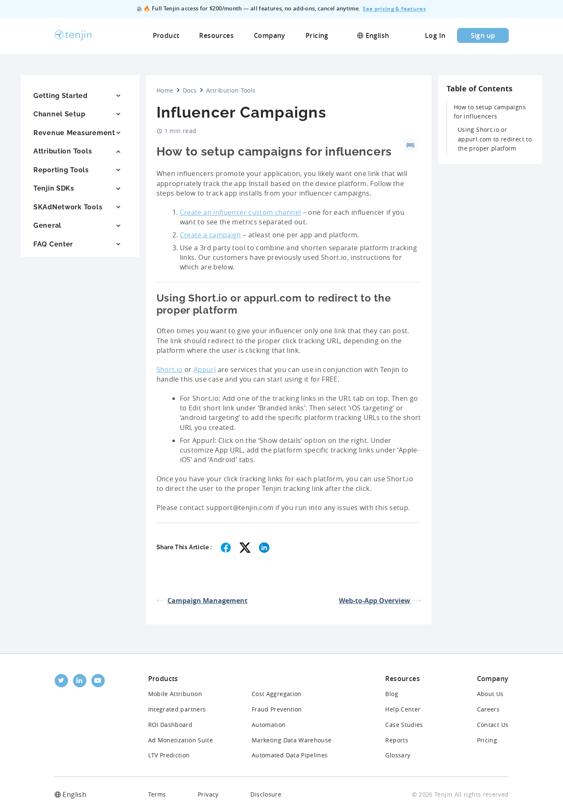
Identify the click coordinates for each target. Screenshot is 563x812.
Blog (391, 694)
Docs (190, 90)
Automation (269, 725)
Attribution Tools (231, 90)
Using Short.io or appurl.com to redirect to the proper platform (495, 139)
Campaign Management (202, 600)
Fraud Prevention (277, 709)
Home (165, 90)
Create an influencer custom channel (240, 212)
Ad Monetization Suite (180, 740)
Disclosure (265, 794)
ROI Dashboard (170, 725)
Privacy (208, 794)
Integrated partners (177, 709)
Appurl (205, 369)
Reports (396, 740)
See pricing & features (394, 9)
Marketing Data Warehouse (292, 740)
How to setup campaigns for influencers (490, 111)
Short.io (170, 369)
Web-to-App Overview (380, 600)
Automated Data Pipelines (290, 755)
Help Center (402, 709)
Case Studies (404, 725)
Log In (435, 36)
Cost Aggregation (277, 694)
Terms (157, 794)
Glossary (397, 755)
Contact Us (493, 725)
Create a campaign (210, 234)
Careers (488, 709)
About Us (490, 694)
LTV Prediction (169, 755)
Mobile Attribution (175, 694)
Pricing (487, 740)
